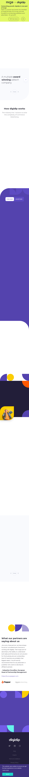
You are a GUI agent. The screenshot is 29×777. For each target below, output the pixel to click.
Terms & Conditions (14, 759)
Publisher (10, 199)
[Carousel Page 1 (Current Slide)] (6, 682)
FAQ (14, 751)
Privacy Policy (14, 762)
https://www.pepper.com (10, 676)
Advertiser (18, 199)
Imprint (14, 755)
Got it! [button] (7, 774)
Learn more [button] (5, 770)
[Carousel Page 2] (21, 682)
